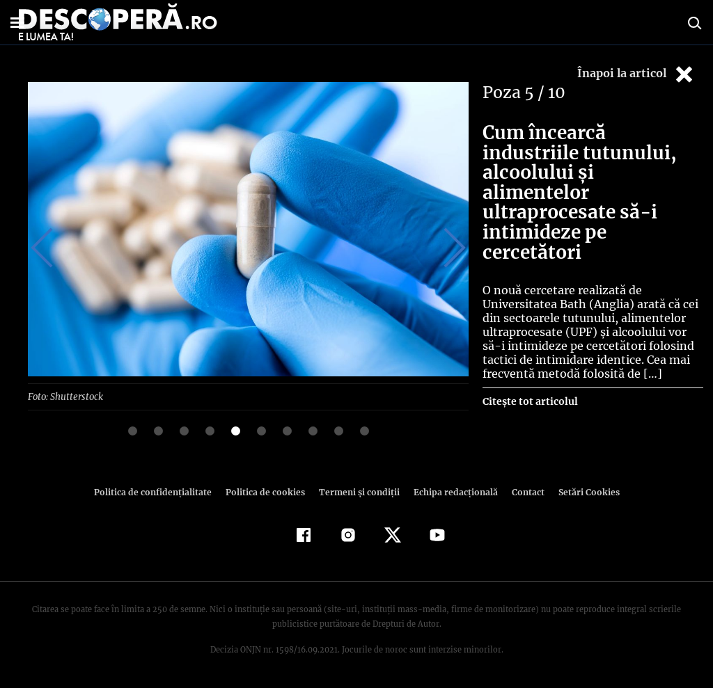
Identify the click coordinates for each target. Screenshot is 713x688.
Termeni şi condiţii (357, 491)
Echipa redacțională (451, 491)
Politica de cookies (266, 491)
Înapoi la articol (636, 74)
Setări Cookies (581, 491)
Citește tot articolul (530, 382)
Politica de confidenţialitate (158, 491)
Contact (522, 491)
